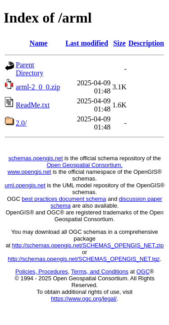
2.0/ (21, 123)
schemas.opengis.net (36, 158)
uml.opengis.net (25, 185)
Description (146, 43)
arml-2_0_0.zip (38, 87)
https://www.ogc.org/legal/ (84, 298)
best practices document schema (64, 198)
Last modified (86, 43)
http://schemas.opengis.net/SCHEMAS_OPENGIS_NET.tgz (84, 258)
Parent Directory (29, 69)
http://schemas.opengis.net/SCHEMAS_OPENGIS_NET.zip (88, 245)
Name (38, 43)
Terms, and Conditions (99, 271)
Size (119, 43)
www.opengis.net (29, 171)
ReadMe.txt (33, 105)
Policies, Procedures (41, 271)
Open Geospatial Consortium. (84, 165)
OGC (143, 271)
